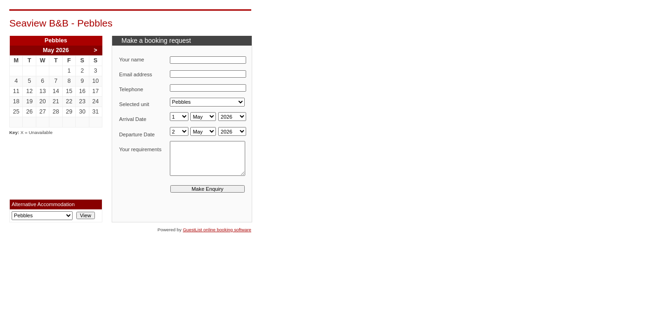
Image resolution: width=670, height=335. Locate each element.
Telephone (131, 89)
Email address (135, 74)
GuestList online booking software (217, 229)
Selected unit (134, 104)
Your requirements (140, 149)
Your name (131, 59)
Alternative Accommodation (43, 204)
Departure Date (137, 134)
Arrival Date (132, 119)
